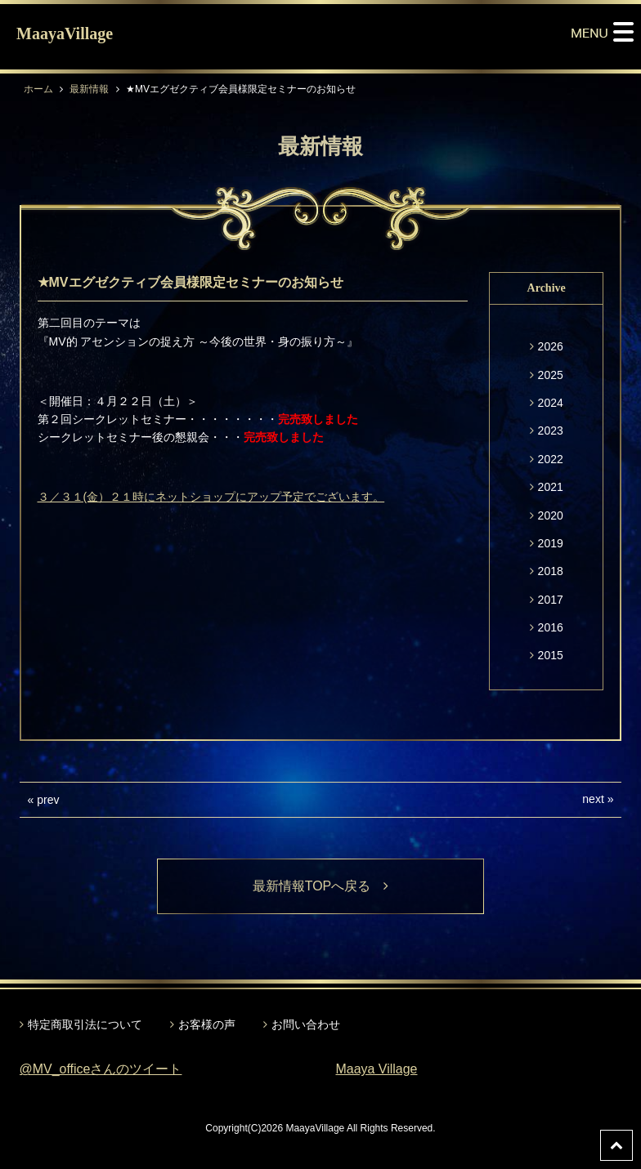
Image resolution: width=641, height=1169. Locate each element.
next (592, 798)
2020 (550, 515)
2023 (550, 430)
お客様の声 (206, 1024)
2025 (550, 374)
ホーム (38, 89)
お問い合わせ (305, 1024)
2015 (550, 655)
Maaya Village (376, 1069)
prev (48, 799)
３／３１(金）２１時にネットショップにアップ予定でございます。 (211, 496)
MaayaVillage (64, 33)
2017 (550, 599)
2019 (550, 543)
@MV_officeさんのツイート (101, 1069)
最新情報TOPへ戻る (321, 886)
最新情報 (89, 89)
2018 (550, 571)
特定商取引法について (85, 1024)
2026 (550, 346)
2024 (550, 402)
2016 (550, 627)
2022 (550, 459)
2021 (550, 486)
